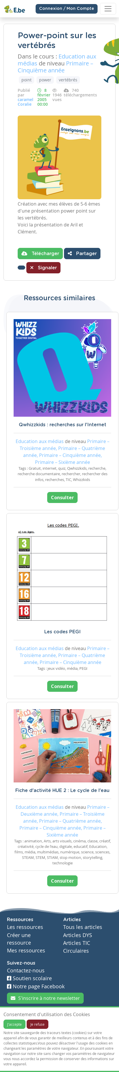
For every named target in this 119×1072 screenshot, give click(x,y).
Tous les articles (82, 927)
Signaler (43, 267)
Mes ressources (26, 950)
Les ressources (25, 927)
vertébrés (68, 80)
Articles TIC (76, 943)
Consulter (62, 497)
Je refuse (37, 1024)
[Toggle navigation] (108, 8)
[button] (21, 268)
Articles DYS (77, 935)
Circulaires (76, 950)
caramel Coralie (25, 102)
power (45, 80)
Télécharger (40, 253)
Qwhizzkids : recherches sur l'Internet (62, 424)
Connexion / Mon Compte (66, 9)
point (26, 80)
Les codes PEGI (62, 632)
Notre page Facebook (36, 986)
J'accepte (14, 1024)
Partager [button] (82, 253)
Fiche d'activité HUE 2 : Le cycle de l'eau (62, 790)
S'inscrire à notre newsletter (45, 998)
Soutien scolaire (29, 978)
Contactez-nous (26, 970)
